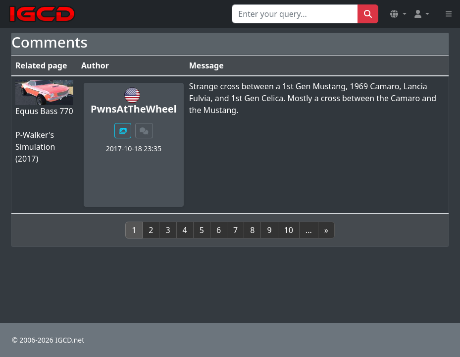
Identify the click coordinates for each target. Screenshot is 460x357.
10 (288, 230)
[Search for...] (295, 13)
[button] (398, 14)
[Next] (326, 230)
